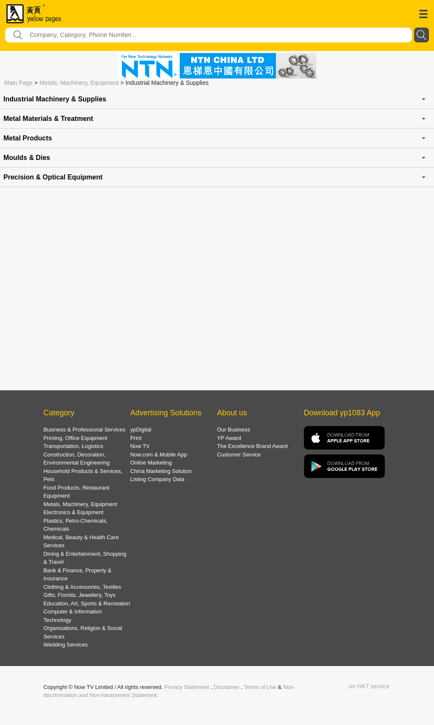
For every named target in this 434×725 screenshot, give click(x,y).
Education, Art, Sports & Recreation (86, 603)
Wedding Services (65, 644)
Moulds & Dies (26, 157)
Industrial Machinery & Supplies (54, 99)
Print (136, 438)
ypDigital (140, 429)
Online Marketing (151, 462)
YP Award (229, 438)
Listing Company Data (157, 479)
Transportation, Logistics (73, 446)
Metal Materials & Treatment (48, 118)
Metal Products (27, 138)
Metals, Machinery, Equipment (79, 82)
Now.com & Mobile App (158, 454)
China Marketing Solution (161, 471)
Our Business (233, 429)
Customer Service (239, 454)
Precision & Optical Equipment (53, 177)
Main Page (18, 82)
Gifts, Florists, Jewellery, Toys (79, 595)
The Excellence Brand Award (252, 446)
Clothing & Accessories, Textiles (82, 587)
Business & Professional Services (84, 429)
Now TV (140, 446)
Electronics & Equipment (73, 512)
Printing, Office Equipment (75, 438)
